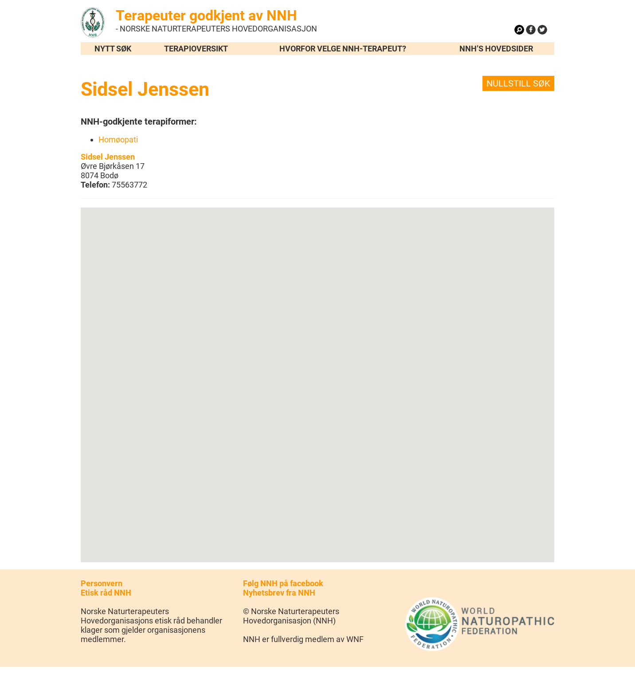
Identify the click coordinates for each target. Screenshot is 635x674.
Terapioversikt (196, 48)
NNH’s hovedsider (496, 48)
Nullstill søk (518, 83)
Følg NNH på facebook (283, 583)
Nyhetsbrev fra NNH (279, 592)
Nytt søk (112, 48)
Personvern (101, 583)
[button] (317, 376)
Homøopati (118, 139)
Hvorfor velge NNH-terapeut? (342, 48)
